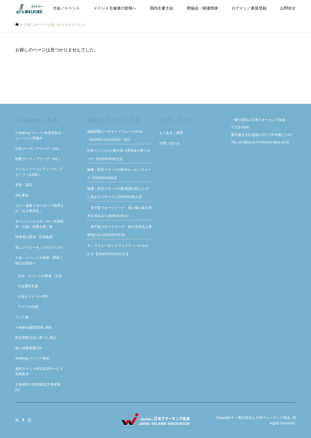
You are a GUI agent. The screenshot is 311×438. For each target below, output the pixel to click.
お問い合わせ (169, 143)
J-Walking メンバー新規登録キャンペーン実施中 (38, 135)
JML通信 (21, 195)
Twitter (17, 420)
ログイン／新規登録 (249, 8)
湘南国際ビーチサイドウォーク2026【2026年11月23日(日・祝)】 (114, 136)
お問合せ (288, 8)
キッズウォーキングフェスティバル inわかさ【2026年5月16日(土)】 (118, 250)
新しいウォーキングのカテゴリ (39, 247)
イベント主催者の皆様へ (115, 8)
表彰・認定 (23, 185)
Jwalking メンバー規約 (32, 358)
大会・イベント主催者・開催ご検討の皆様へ (39, 260)
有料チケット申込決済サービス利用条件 (39, 371)
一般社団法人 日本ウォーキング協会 (262, 418)
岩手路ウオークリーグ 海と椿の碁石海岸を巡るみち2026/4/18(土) (119, 212)
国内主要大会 (161, 8)
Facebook (23, 420)
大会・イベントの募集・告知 (40, 276)
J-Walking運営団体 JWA (33, 327)
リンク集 (22, 317)
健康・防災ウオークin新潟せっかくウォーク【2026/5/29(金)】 (119, 174)
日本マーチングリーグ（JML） (38, 149)
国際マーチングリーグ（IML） (38, 159)
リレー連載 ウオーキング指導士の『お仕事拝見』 (39, 208)
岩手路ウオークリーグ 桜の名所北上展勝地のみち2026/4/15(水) (119, 231)
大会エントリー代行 (33, 296)
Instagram (29, 420)
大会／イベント (66, 8)
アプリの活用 (28, 307)
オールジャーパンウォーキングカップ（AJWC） (39, 171)
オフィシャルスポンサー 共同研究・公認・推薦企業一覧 (39, 224)
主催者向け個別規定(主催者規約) (38, 387)
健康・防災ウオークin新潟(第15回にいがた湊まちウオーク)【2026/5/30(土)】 (118, 193)
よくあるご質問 (171, 133)
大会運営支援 (28, 286)
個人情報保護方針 (29, 348)
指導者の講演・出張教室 (34, 237)
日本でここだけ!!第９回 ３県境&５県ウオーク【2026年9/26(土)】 (118, 155)
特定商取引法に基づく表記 (35, 338)
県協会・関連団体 (202, 8)
